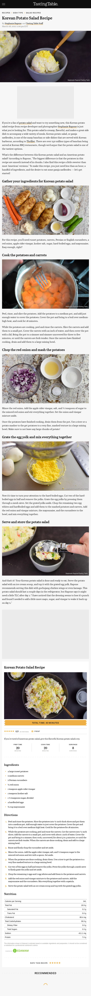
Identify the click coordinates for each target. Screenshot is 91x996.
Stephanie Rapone (13, 23)
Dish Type (18, 13)
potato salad (25, 122)
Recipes (6, 13)
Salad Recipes (33, 13)
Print (35, 731)
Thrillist (31, 141)
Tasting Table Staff (34, 23)
